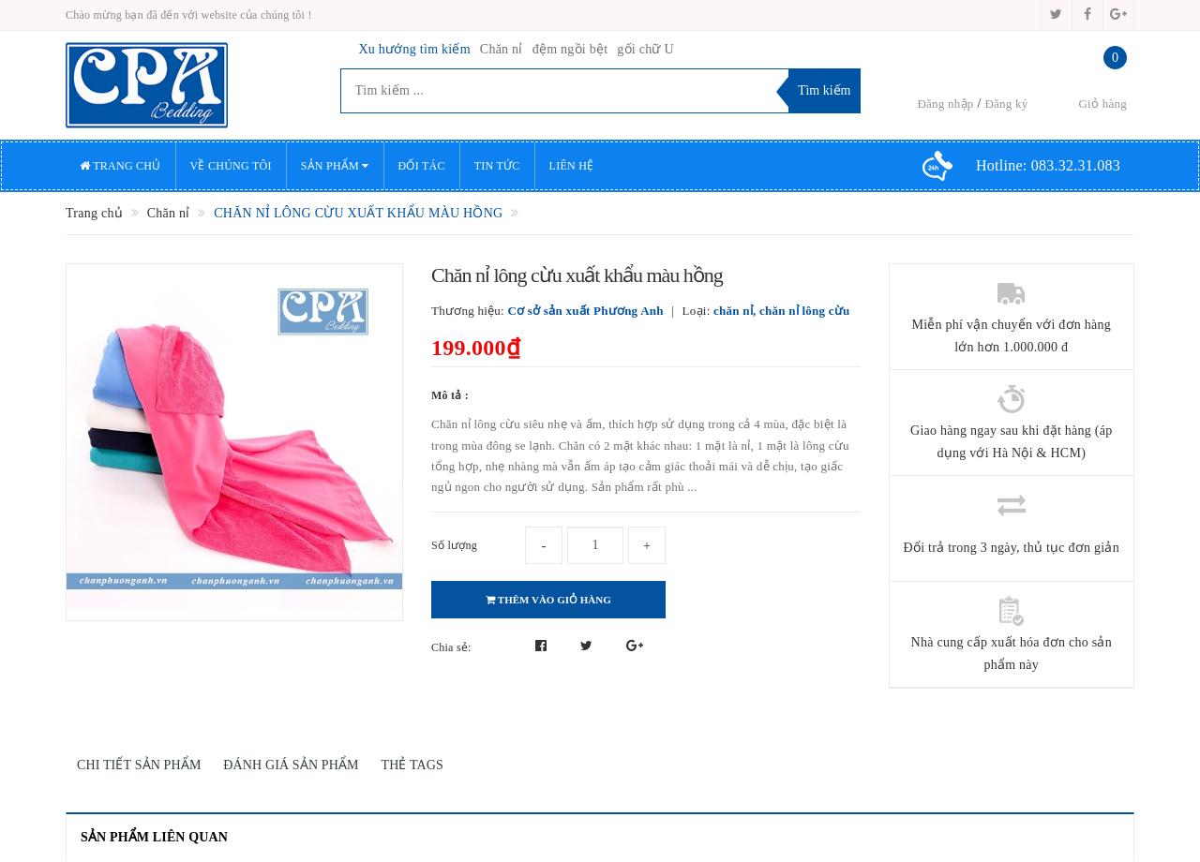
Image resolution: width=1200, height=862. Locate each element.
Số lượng (454, 545)
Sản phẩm (335, 165)
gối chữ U (645, 49)
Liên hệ (571, 165)
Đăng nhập (945, 104)
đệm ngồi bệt (570, 49)
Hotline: (1048, 165)
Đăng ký (1006, 104)
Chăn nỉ (501, 49)
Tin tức (497, 165)
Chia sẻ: (451, 647)
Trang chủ (120, 165)
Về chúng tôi (231, 165)
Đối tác (421, 165)
